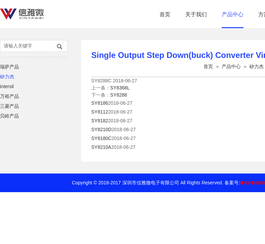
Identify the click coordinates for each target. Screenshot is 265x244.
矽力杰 (7, 76)
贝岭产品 (9, 116)
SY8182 (99, 120)
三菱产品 (9, 106)
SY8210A (101, 147)
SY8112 (99, 112)
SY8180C (101, 138)
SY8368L (120, 87)
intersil (7, 86)
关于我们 (196, 14)
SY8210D (101, 129)
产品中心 (232, 14)
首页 (165, 14)
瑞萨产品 (9, 66)
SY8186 (99, 103)
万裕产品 (9, 96)
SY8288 (118, 95)
